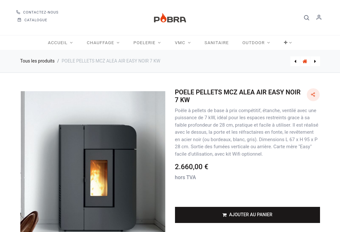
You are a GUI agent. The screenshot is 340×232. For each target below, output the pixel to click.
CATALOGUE (32, 20)
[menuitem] (216, 42)
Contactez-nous (37, 12)
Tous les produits (37, 60)
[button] (307, 18)
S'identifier (319, 18)
